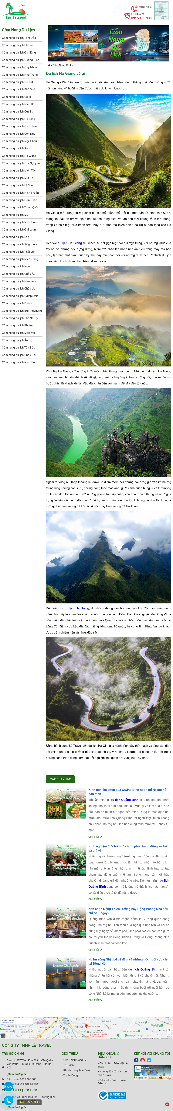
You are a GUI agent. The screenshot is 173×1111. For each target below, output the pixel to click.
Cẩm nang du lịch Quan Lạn (19, 126)
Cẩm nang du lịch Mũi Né (17, 178)
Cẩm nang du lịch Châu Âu (18, 274)
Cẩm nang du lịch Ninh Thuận (20, 192)
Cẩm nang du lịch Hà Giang (19, 156)
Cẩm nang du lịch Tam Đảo (19, 38)
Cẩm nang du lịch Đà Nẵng (19, 52)
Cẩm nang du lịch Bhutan (17, 325)
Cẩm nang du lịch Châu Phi (19, 355)
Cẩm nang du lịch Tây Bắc (18, 347)
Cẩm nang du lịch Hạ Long (18, 119)
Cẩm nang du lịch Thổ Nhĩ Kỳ (20, 318)
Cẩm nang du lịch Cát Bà (17, 111)
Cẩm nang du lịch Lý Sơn (17, 185)
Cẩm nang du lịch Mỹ (15, 215)
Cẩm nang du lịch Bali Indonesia (22, 310)
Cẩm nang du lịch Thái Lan (18, 251)
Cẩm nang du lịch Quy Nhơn (19, 67)
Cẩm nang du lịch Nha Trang (20, 74)
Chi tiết (95, 836)
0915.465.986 (141, 18)
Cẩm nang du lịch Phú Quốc (19, 89)
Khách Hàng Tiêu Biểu (76, 1070)
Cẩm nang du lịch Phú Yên (18, 45)
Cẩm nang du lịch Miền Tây (19, 170)
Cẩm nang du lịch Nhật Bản (19, 222)
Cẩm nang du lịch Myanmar (19, 281)
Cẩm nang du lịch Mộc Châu (19, 141)
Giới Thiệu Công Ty (74, 1059)
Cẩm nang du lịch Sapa (16, 148)
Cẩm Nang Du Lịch (64, 65)
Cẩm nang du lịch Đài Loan (19, 229)
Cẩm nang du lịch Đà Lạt (17, 82)
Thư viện (68, 1065)
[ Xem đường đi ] (17, 1074)
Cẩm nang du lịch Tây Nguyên (21, 163)
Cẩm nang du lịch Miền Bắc (19, 104)
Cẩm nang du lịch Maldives (19, 333)
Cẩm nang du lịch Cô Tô (17, 97)
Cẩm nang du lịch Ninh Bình (19, 362)
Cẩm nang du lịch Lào (15, 237)
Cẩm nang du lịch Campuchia (20, 296)
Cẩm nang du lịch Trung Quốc (20, 207)
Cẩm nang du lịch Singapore (19, 244)
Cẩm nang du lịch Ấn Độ (17, 340)
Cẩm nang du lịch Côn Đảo (18, 133)
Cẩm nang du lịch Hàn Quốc (19, 200)
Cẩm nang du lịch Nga (16, 266)
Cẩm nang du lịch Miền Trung (20, 259)
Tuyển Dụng (70, 1075)
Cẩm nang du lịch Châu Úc (18, 288)
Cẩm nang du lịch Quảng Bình (20, 60)
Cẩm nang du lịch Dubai (17, 303)
